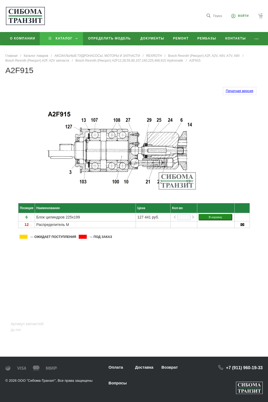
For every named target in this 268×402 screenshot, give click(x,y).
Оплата (116, 367)
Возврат (169, 367)
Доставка (144, 367)
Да (13, 330)
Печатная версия (239, 91)
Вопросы (118, 383)
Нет (18, 330)
